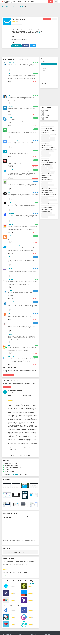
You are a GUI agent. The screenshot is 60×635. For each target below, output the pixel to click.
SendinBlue (11, 118)
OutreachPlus (11, 357)
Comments (44, 81)
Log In (56, 1)
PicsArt (29, 615)
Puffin (11, 615)
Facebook (26, 45)
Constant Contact (12, 302)
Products (24, 1)
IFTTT (29, 590)
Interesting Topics (45, 86)
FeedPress (11, 160)
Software (19, 1)
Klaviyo (10, 334)
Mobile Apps (14, 6)
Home (14, 1)
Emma (9, 345)
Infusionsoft (11, 181)
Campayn (10, 106)
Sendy (9, 192)
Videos (43, 77)
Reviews (44, 66)
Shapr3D (12, 583)
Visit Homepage (17, 45)
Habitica (29, 597)
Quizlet (29, 607)
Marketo (10, 268)
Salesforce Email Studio (14, 246)
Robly (9, 313)
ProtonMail (12, 590)
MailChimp (11, 95)
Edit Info (54, 19)
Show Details (35, 70)
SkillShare (30, 622)
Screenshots (44, 75)
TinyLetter (10, 202)
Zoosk (11, 622)
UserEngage (11, 213)
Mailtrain (10, 279)
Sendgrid (10, 170)
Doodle (11, 607)
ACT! (9, 257)
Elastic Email (11, 323)
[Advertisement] (30, 12)
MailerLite (10, 129)
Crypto (28, 1)
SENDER (10, 73)
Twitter (33, 45)
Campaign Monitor (13, 140)
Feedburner (11, 224)
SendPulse (11, 150)
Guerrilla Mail (31, 583)
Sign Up (50, 1)
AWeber (10, 290)
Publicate (10, 236)
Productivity (21, 6)
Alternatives (44, 64)
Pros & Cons (44, 70)
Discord (32, 1)
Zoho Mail (12, 597)
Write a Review (47, 19)
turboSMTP (11, 62)
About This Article (46, 83)
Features (44, 68)
